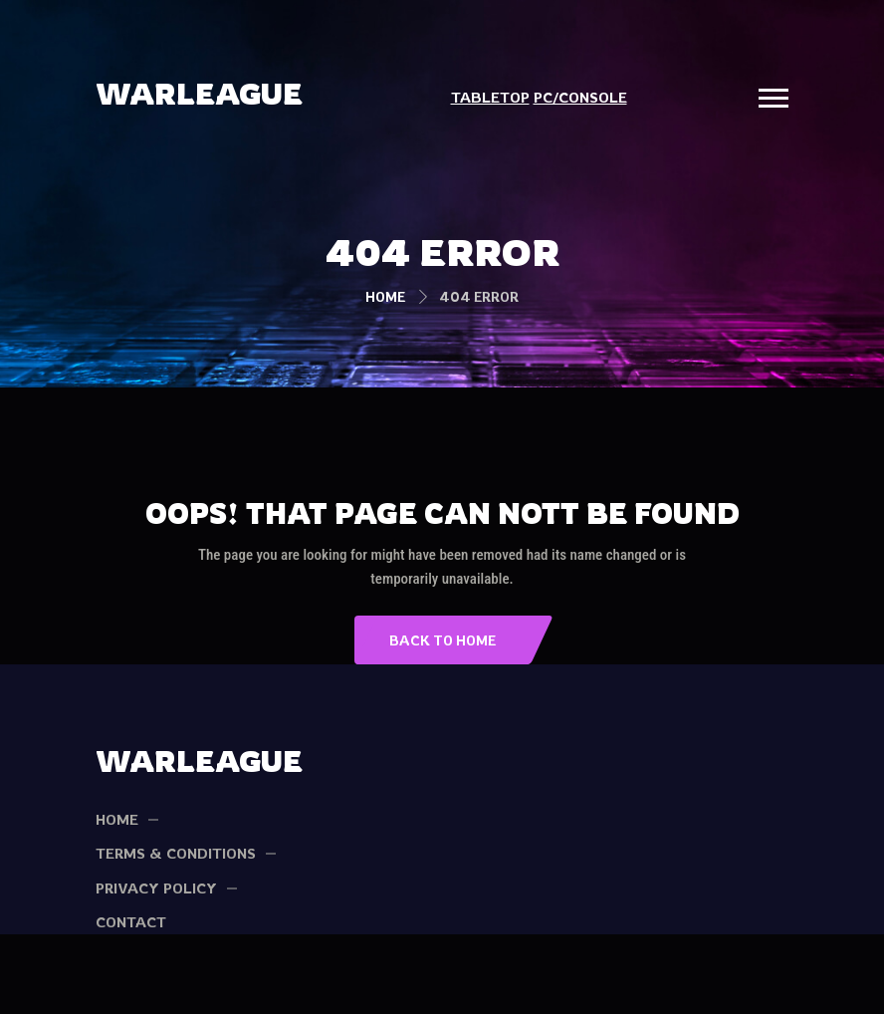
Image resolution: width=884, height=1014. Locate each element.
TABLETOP (490, 97)
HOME (117, 819)
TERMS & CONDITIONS (176, 853)
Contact (131, 921)
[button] (773, 98)
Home (385, 296)
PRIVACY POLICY (156, 888)
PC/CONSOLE (580, 97)
